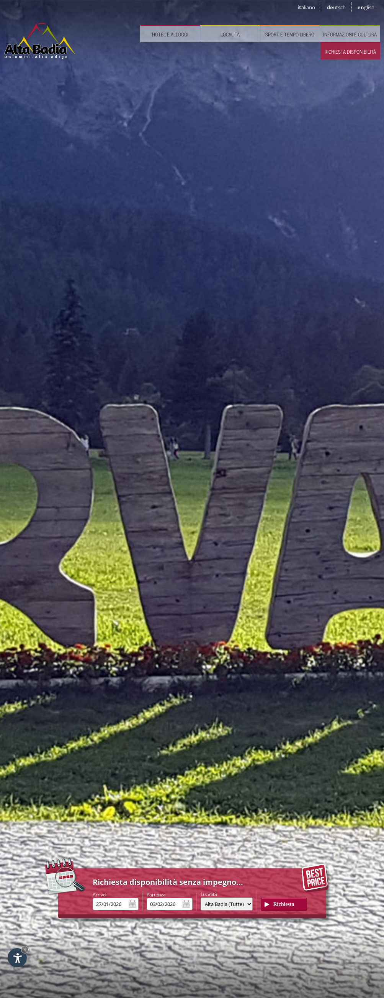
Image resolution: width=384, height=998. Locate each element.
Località (230, 34)
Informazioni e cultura (350, 34)
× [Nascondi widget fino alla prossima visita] (24, 949)
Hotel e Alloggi (170, 34)
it (306, 7)
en (366, 7)
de (336, 7)
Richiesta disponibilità (350, 52)
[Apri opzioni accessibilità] (17, 957)
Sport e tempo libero (289, 34)
